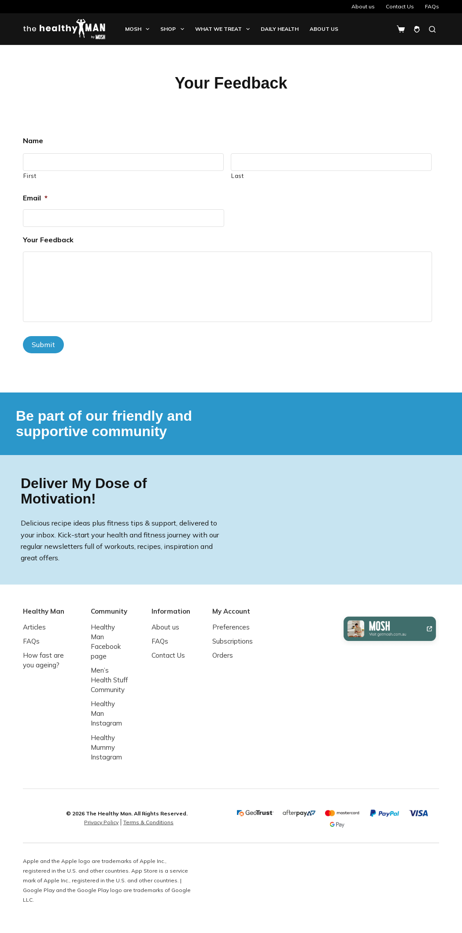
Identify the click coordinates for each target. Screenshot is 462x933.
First (29, 175)
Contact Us (400, 6)
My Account (231, 611)
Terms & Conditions (148, 822)
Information (171, 611)
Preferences (231, 627)
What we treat (224, 29)
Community (109, 611)
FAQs (432, 6)
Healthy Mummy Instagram (106, 747)
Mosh (139, 29)
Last (237, 175)
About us (363, 6)
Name (33, 140)
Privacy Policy (101, 822)
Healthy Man (43, 611)
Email (35, 197)
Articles (34, 627)
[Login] (417, 29)
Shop (173, 29)
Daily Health (280, 29)
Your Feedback (48, 239)
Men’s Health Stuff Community (109, 680)
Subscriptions (232, 641)
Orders (222, 655)
